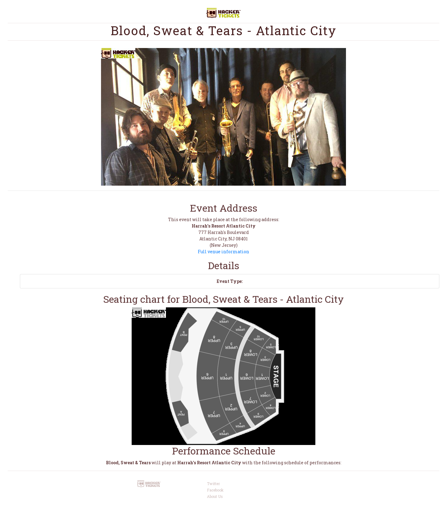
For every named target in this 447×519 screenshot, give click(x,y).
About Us (215, 496)
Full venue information (223, 251)
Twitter (213, 483)
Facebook (215, 489)
